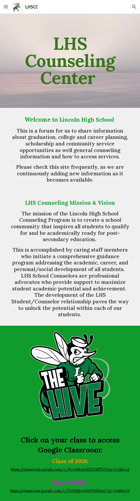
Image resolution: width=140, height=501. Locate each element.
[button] (6, 6)
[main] (69, 60)
